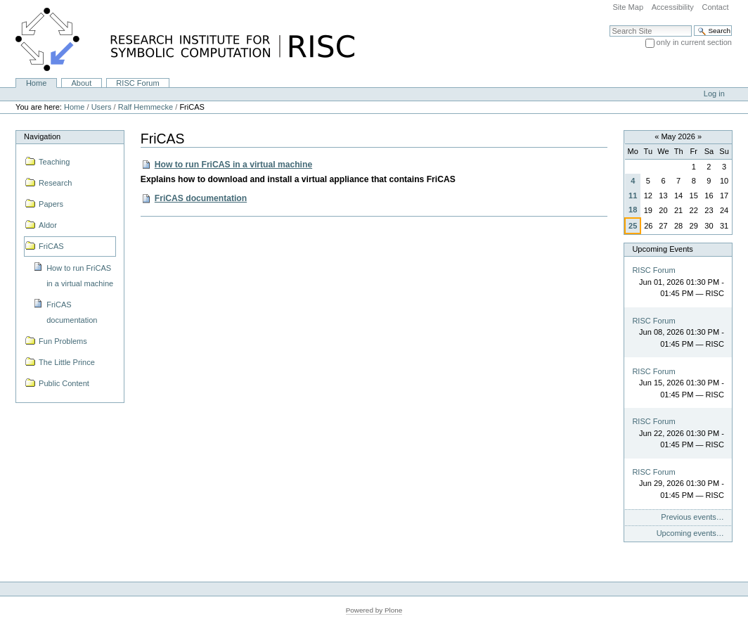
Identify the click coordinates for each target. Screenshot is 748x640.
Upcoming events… (690, 533)
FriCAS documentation (201, 198)
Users (101, 107)
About (81, 83)
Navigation (42, 136)
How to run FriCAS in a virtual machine (233, 164)
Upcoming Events (662, 249)
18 (632, 209)
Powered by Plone (374, 610)
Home (36, 83)
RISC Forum (137, 83)
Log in (714, 93)
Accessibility (673, 7)
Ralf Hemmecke (145, 107)
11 (632, 195)
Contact (715, 7)
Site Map (627, 7)
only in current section (694, 42)
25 (632, 226)
